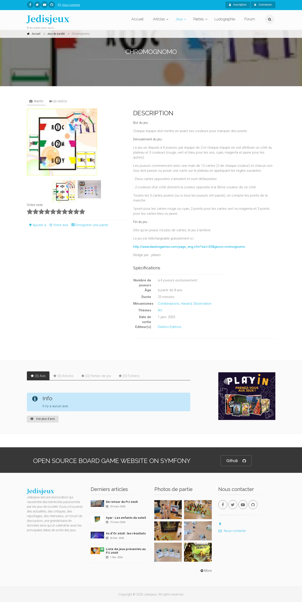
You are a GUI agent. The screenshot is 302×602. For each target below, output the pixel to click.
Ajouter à (36, 225)
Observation (202, 304)
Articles (159, 19)
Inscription (237, 4)
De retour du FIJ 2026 (122, 501)
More (206, 570)
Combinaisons (168, 304)
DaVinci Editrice (169, 327)
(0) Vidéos (58, 101)
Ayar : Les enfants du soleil (126, 517)
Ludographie (224, 19)
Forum (249, 19)
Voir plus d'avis (42, 418)
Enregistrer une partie (88, 225)
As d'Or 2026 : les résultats (126, 533)
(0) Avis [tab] (38, 376)
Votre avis (58, 225)
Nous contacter (68, 4)
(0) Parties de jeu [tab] (96, 376)
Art (160, 310)
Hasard (186, 304)
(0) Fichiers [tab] (129, 376)
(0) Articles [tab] (63, 376)
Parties (198, 19)
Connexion (263, 4)
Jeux (179, 19)
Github (236, 461)
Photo (36, 101)
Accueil (137, 19)
